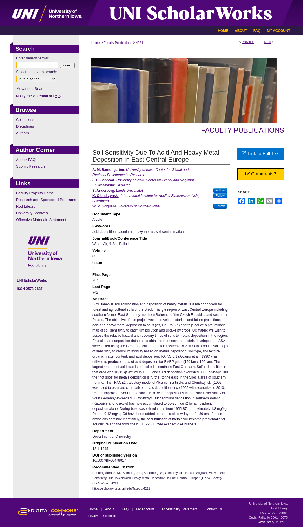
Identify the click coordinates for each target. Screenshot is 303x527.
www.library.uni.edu (271, 522)
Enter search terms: (32, 58)
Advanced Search (32, 88)
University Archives (32, 213)
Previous (248, 42)
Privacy (93, 515)
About (110, 509)
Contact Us (213, 509)
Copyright (109, 515)
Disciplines (25, 126)
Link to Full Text (261, 153)
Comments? (260, 173)
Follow (220, 190)
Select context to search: (36, 72)
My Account (145, 509)
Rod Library (25, 206)
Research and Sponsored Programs (46, 200)
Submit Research (30, 166)
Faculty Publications (118, 42)
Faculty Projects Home (35, 193)
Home (95, 42)
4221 (139, 42)
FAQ (125, 509)
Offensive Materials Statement (41, 220)
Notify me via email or (38, 96)
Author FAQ (26, 159)
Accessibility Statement (180, 509)
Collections (25, 119)
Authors (22, 133)
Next (267, 42)
